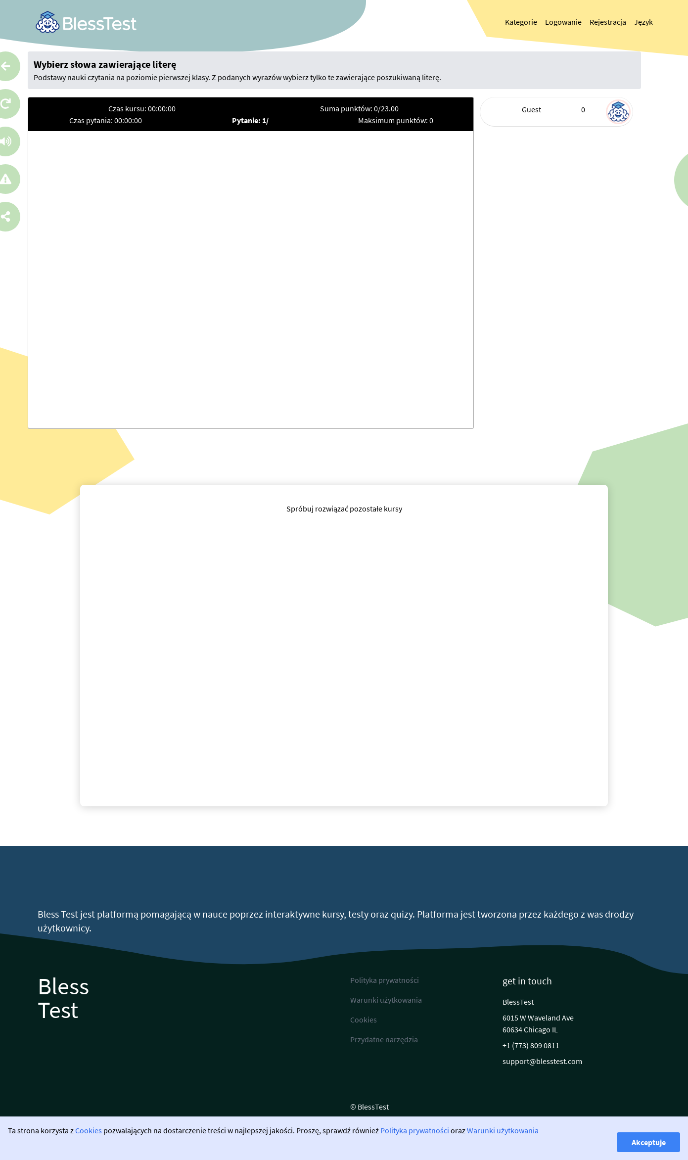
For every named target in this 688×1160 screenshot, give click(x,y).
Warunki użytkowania (503, 1130)
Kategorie (521, 22)
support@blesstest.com (542, 1061)
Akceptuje (649, 1142)
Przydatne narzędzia (384, 1039)
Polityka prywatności (414, 1130)
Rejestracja (608, 22)
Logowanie (563, 22)
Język (643, 22)
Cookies (88, 1130)
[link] (86, 22)
